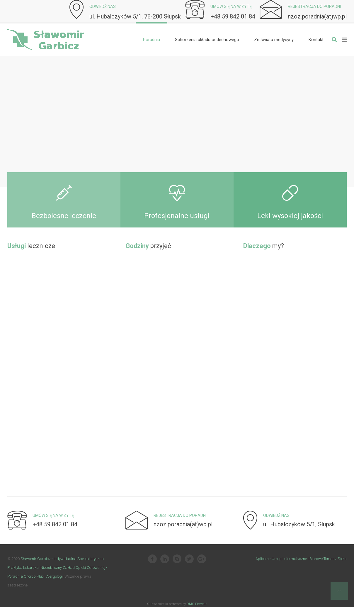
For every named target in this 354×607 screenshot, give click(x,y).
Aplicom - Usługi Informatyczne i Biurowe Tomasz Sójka (301, 559)
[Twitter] (189, 559)
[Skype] (177, 559)
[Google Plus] (201, 559)
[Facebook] (152, 559)
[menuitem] (151, 39)
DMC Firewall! (197, 604)
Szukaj (334, 39)
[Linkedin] (164, 559)
